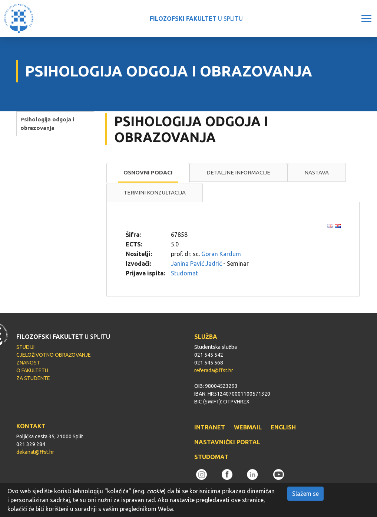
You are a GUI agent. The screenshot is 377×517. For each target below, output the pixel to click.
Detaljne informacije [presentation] (238, 172)
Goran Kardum (221, 254)
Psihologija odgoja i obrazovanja (47, 123)
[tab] (147, 173)
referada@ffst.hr (213, 370)
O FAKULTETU (32, 370)
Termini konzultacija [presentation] (154, 192)
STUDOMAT (211, 457)
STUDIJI (25, 347)
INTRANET (209, 427)
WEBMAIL (248, 427)
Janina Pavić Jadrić (196, 263)
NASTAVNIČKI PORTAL (227, 442)
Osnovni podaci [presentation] (147, 172)
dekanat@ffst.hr (35, 452)
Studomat (184, 273)
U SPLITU (196, 18)
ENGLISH (283, 427)
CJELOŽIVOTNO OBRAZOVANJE (53, 355)
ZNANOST (28, 363)
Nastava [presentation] (316, 172)
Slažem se (305, 493)
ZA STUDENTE (33, 378)
